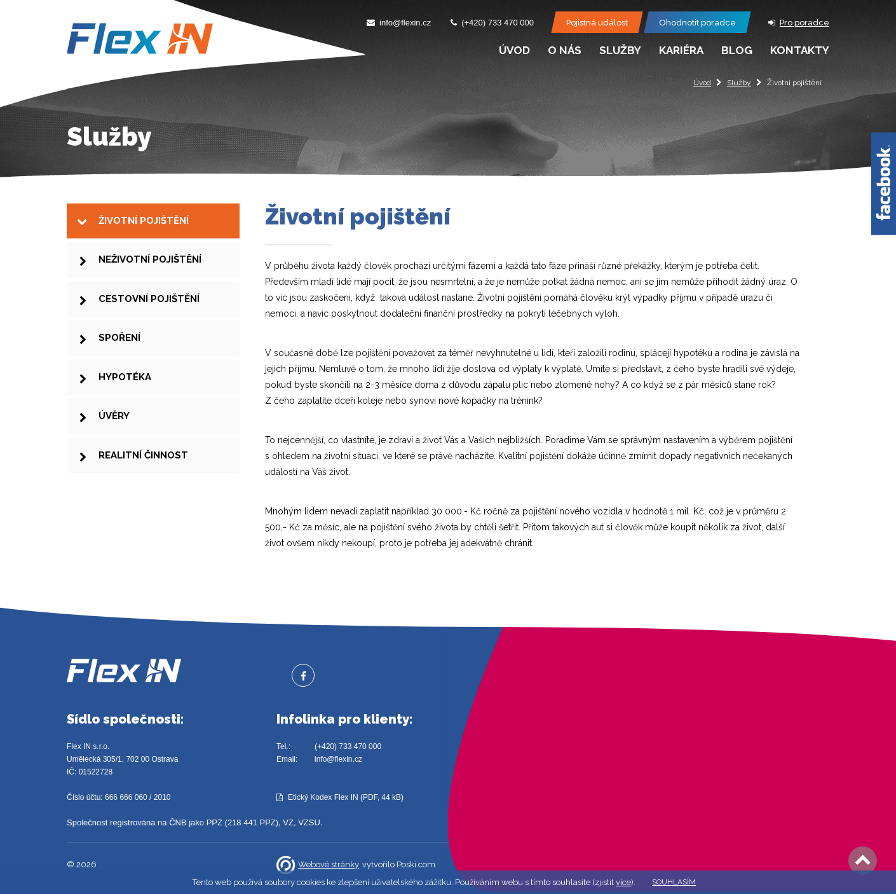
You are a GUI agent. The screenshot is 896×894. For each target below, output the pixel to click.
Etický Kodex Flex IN (323, 797)
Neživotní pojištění (149, 266)
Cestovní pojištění (149, 309)
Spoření (119, 353)
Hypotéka (124, 396)
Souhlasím (674, 881)
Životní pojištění (143, 222)
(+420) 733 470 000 (348, 746)
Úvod (702, 82)
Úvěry (114, 440)
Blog (736, 50)
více (623, 882)
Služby (739, 82)
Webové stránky (317, 865)
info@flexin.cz (338, 759)
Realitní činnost (143, 484)
